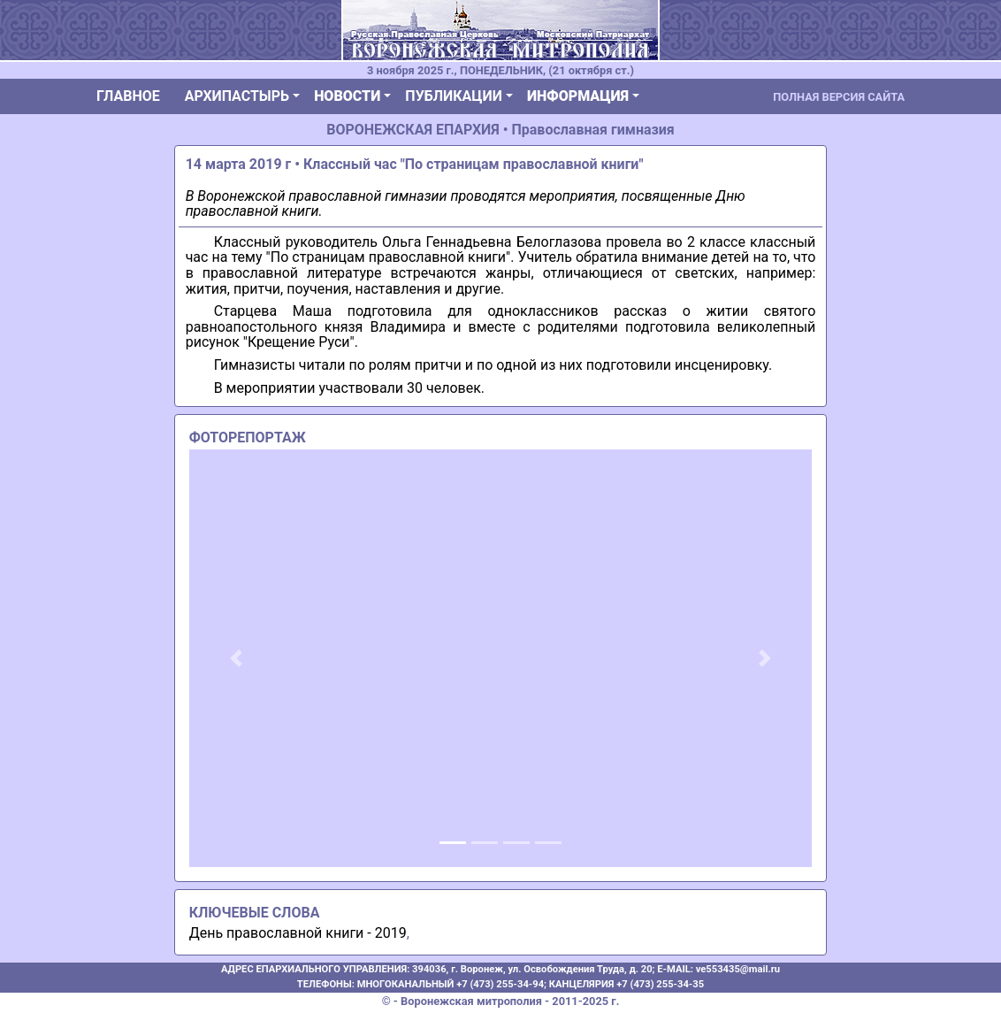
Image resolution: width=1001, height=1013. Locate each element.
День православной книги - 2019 (298, 933)
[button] (236, 658)
